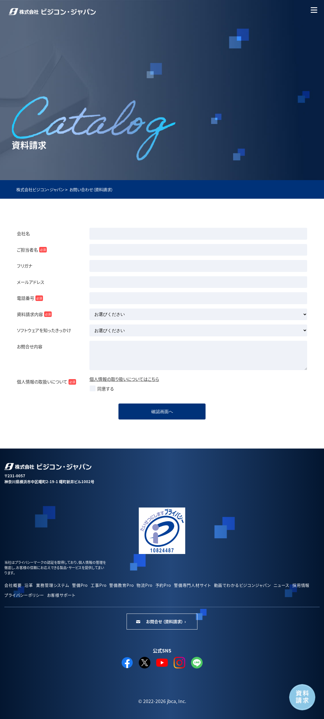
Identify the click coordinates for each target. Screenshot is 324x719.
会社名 (23, 233)
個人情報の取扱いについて (46, 382)
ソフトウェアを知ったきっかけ (44, 330)
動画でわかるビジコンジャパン (242, 585)
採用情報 (300, 585)
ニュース (281, 585)
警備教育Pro (121, 585)
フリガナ (24, 266)
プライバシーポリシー (24, 595)
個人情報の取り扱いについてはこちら (124, 379)
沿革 (28, 585)
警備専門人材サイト (192, 585)
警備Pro (80, 585)
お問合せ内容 (29, 346)
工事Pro (98, 585)
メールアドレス (30, 282)
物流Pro (144, 585)
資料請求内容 (34, 314)
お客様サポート (61, 595)
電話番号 (30, 298)
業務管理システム (52, 585)
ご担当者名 (32, 250)
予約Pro (163, 585)
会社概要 (12, 585)
